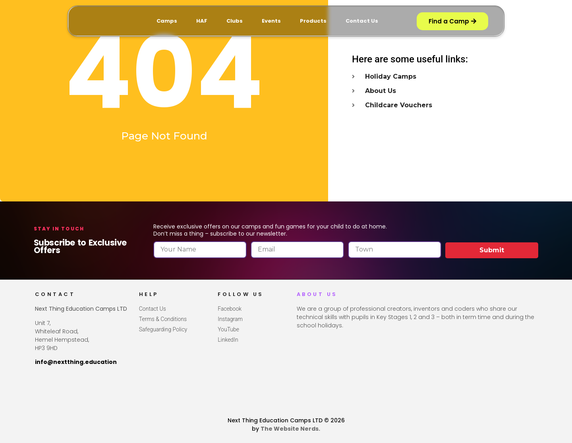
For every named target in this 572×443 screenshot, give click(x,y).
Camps (167, 21)
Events (271, 21)
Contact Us (362, 21)
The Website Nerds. (290, 429)
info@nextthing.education (76, 362)
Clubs (234, 21)
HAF (201, 21)
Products (313, 21)
